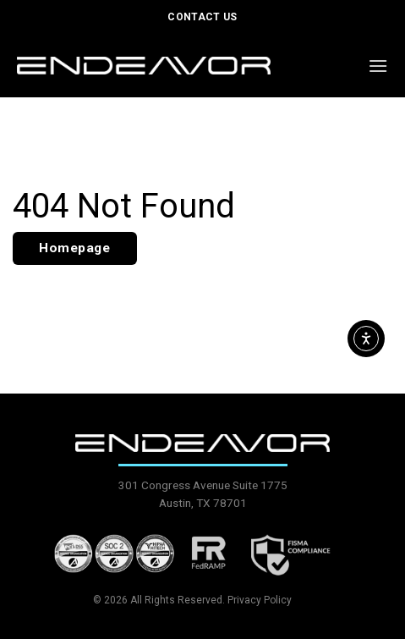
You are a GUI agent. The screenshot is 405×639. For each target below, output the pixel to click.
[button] (378, 65)
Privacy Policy (259, 600)
